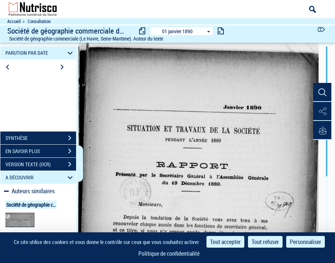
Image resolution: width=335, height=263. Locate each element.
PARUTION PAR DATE (40, 52)
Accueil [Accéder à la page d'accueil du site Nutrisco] (14, 21)
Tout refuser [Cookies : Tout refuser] (265, 242)
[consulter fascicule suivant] (220, 30)
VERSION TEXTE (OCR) (40, 164)
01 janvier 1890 (177, 31)
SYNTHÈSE (40, 138)
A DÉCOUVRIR (40, 177)
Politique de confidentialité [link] (169, 253)
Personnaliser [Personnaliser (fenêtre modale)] (305, 242)
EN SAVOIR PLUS (40, 151)
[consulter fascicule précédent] (143, 30)
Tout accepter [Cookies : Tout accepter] (225, 242)
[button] (322, 92)
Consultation (39, 21)
